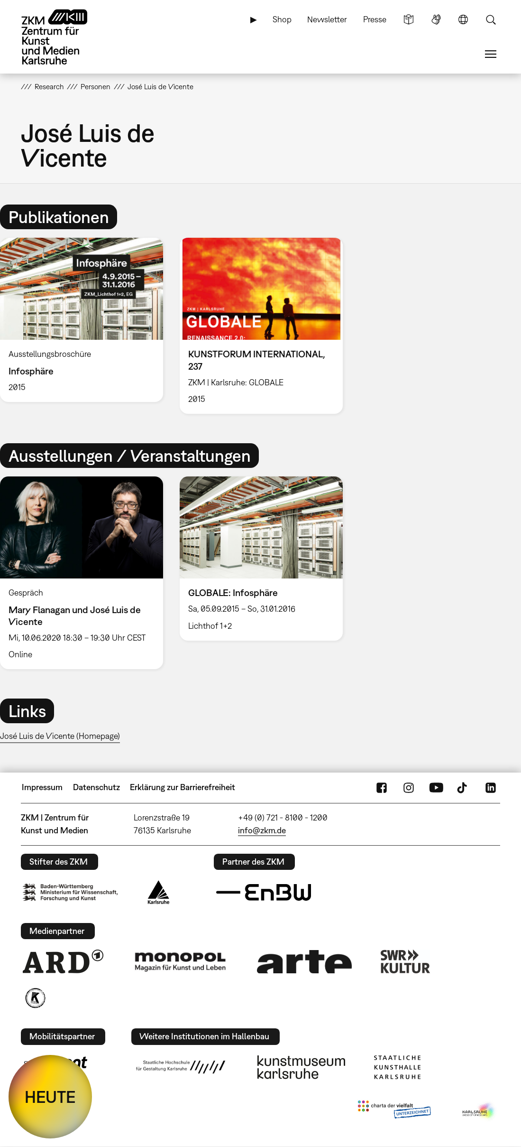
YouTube (436, 787)
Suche (490, 19)
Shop (282, 19)
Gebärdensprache (436, 19)
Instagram (408, 787)
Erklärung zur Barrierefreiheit (182, 787)
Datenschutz (96, 787)
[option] (261, 326)
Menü (490, 54)
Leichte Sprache (408, 19)
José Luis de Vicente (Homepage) (60, 736)
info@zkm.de (262, 830)
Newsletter (327, 19)
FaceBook (381, 787)
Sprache (463, 19)
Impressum (42, 787)
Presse (374, 19)
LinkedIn (490, 787)
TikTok (463, 787)
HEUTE (50, 1096)
